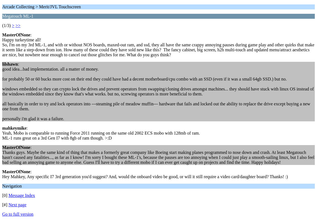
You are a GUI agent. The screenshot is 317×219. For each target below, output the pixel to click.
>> (17, 25)
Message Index (22, 195)
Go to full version (17, 214)
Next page (17, 204)
